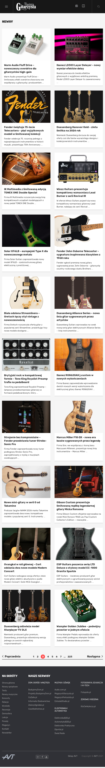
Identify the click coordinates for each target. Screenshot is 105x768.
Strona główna (8, 684)
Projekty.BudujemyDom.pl (39, 695)
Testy (4, 691)
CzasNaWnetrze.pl (36, 710)
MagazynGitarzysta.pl (64, 695)
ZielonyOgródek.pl (36, 706)
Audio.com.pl (60, 691)
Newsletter (7, 734)
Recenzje (6, 711)
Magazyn (6, 726)
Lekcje (5, 718)
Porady (5, 722)
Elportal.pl (59, 730)
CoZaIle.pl (32, 698)
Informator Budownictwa (39, 702)
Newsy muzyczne (10, 695)
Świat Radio (60, 734)
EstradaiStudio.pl (62, 702)
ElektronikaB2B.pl (62, 719)
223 (70, 657)
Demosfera (7, 715)
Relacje (5, 703)
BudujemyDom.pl (35, 691)
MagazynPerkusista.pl (64, 698)
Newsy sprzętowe (10, 688)
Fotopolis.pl (86, 693)
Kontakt (5, 730)
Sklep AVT (73, 757)
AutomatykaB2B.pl (63, 723)
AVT (96, 757)
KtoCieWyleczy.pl (88, 707)
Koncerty (6, 699)
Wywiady (6, 707)
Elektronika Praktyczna (65, 727)
